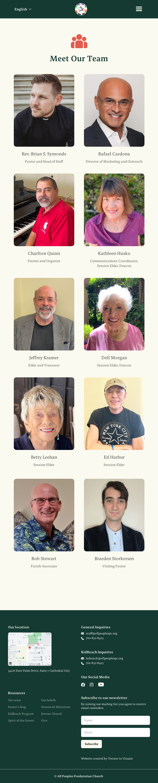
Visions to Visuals (120, 758)
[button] (21, 9)
